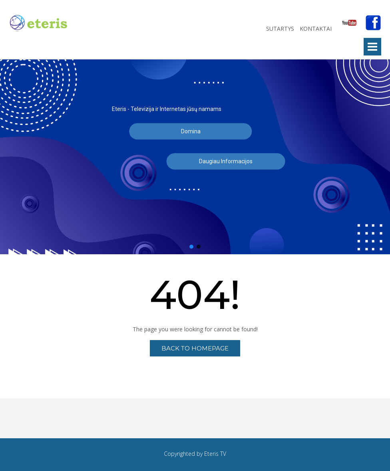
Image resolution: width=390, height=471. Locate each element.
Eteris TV (215, 453)
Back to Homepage (195, 348)
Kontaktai (316, 28)
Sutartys (281, 28)
